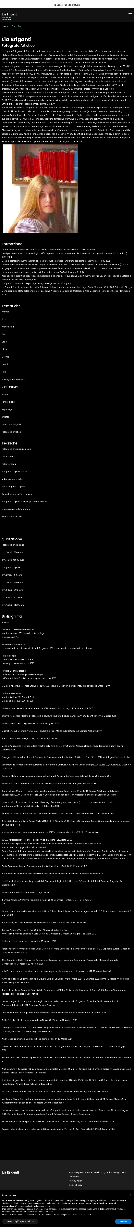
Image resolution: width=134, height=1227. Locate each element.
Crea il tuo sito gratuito (67, 4)
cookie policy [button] (44, 1206)
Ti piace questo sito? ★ (98, 1172)
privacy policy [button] (90, 1200)
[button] (130, 1195)
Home (5, 26)
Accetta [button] (123, 1221)
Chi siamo (74, 1177)
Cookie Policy (75, 1185)
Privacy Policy (75, 1181)
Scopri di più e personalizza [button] (20, 1221)
